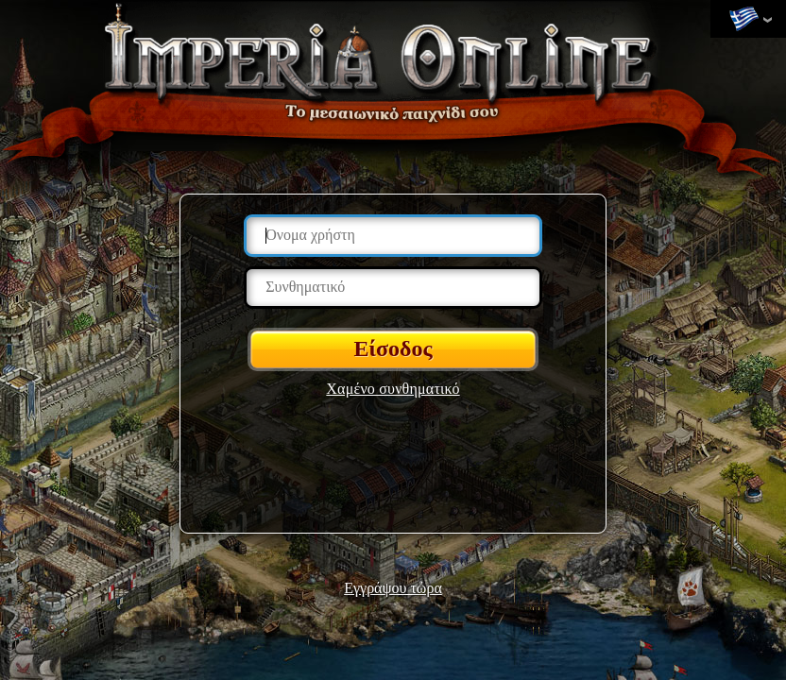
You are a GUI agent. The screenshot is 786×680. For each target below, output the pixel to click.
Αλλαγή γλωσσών (743, 20)
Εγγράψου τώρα (393, 588)
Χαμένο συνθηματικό (392, 389)
